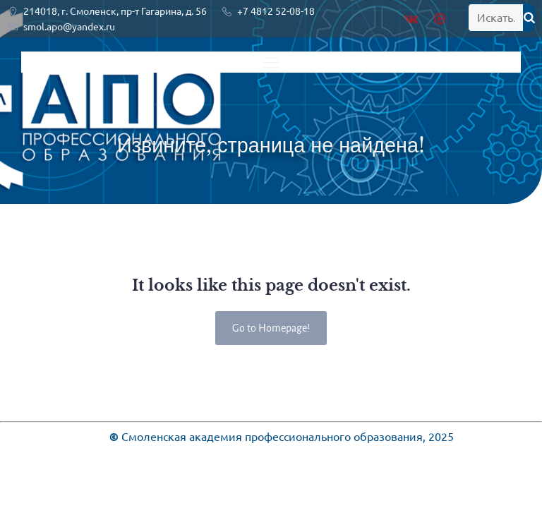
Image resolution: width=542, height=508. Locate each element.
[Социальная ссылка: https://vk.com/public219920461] (415, 19)
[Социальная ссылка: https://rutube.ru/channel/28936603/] (441, 19)
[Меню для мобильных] (271, 62)
